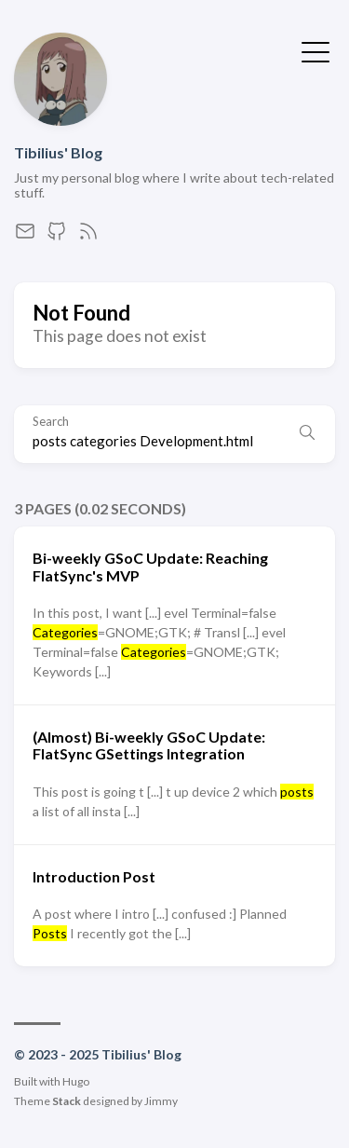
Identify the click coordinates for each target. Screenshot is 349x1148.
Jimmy (161, 1101)
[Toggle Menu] (315, 50)
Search (51, 422)
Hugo (75, 1081)
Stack (66, 1101)
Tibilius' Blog (58, 152)
